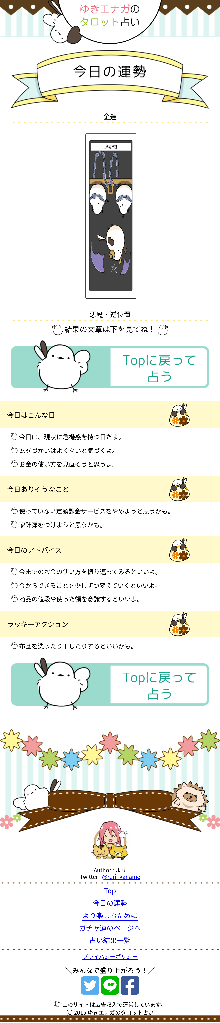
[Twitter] (91, 990)
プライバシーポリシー (110, 956)
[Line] (110, 990)
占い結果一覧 (110, 940)
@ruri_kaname (121, 876)
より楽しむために (110, 915)
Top (110, 890)
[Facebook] (130, 990)
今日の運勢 (110, 903)
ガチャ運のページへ (110, 928)
